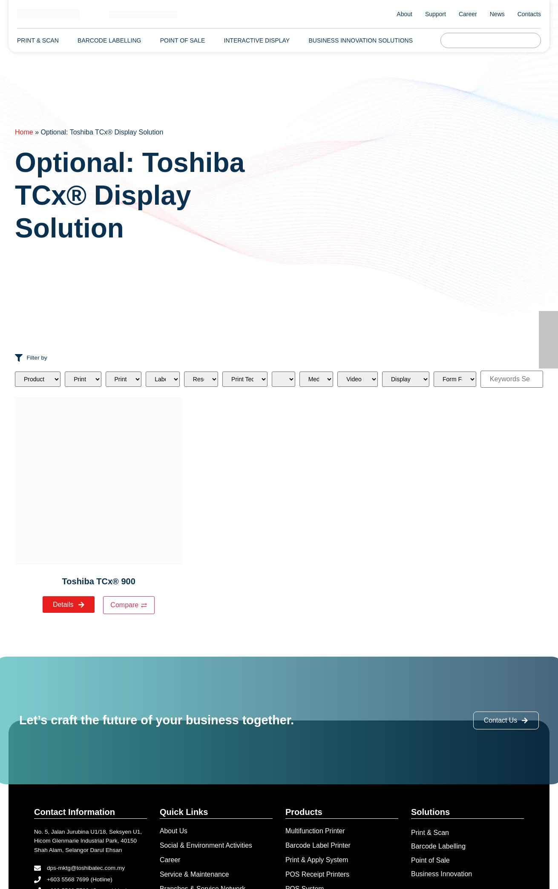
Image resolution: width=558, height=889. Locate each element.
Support (435, 14)
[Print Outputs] (83, 379)
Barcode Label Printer (318, 845)
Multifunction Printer (315, 831)
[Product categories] (37, 379)
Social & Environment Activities (206, 845)
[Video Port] (357, 379)
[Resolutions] (201, 379)
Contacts (529, 14)
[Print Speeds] (124, 379)
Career (468, 14)
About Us (174, 831)
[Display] (405, 379)
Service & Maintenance (195, 874)
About (404, 14)
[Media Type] (316, 379)
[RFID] (283, 379)
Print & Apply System (317, 860)
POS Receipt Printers (317, 874)
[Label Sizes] (163, 379)
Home (24, 132)
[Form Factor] (455, 379)
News (497, 14)
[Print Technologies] (244, 379)
